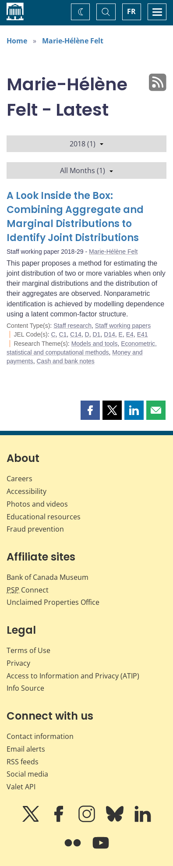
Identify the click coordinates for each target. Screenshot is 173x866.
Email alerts (26, 749)
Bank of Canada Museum (47, 577)
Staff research (72, 325)
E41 (142, 334)
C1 (63, 334)
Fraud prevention (35, 529)
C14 (75, 334)
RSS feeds (23, 762)
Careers (19, 478)
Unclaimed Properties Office (53, 602)
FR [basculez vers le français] (131, 11)
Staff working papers (123, 325)
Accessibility (26, 491)
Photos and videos (37, 504)
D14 (109, 334)
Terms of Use (28, 650)
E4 (130, 334)
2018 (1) (86, 144)
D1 (96, 334)
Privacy (18, 663)
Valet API (21, 786)
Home (17, 41)
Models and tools (94, 343)
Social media (27, 774)
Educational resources (44, 517)
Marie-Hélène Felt (72, 41)
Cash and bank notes (65, 361)
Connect (28, 590)
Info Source (25, 688)
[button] (90, 410)
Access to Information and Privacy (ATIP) (73, 676)
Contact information (40, 736)
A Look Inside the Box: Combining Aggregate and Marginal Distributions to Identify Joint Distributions (75, 217)
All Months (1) (86, 170)
